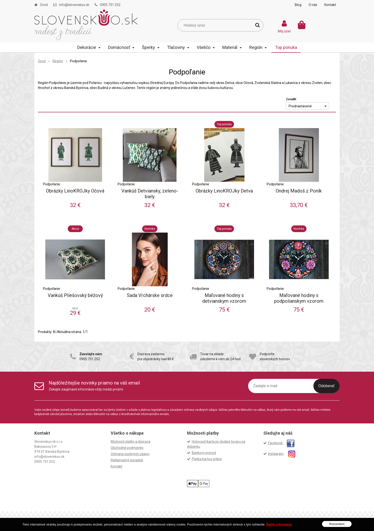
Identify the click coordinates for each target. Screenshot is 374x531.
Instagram (284, 454)
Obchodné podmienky (127, 448)
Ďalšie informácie (279, 524)
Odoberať (326, 386)
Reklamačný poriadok (127, 460)
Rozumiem (336, 524)
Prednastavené (300, 106)
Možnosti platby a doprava (130, 441)
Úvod (44, 5)
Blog (298, 5)
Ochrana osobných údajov (130, 454)
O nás (313, 5)
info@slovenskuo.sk (74, 5)
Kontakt (330, 5)
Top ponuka (286, 47)
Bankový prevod (204, 453)
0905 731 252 (110, 5)
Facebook (281, 443)
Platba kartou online (207, 459)
